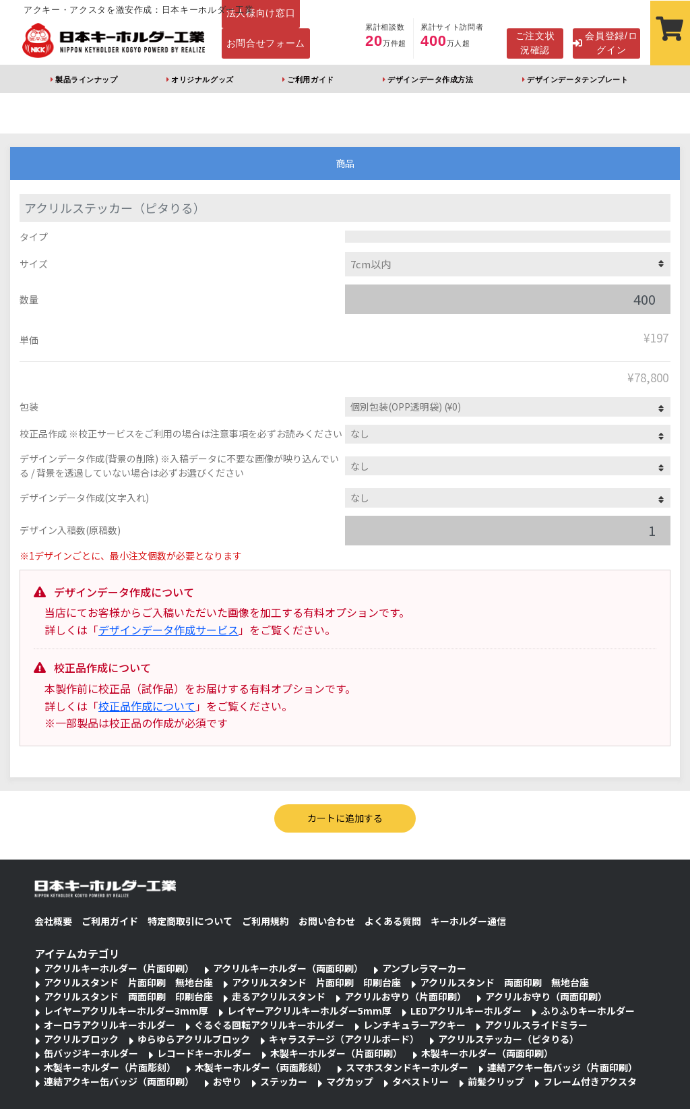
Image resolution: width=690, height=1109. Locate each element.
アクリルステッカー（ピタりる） (508, 1039)
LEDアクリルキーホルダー (466, 1010)
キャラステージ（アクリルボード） (344, 1039)
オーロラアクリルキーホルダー (109, 1024)
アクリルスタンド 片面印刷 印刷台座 (316, 982)
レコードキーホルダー (204, 1053)
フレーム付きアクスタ (590, 1081)
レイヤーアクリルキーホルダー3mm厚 (126, 1010)
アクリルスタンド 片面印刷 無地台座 (128, 982)
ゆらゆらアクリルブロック (193, 1039)
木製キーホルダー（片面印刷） (336, 1053)
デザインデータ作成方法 (430, 80)
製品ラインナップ (86, 80)
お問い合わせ (327, 921)
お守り (227, 1081)
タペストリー (420, 1081)
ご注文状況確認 (535, 42)
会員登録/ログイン (605, 42)
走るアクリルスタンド (278, 996)
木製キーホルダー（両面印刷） (487, 1053)
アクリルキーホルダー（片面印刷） (119, 968)
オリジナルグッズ (202, 80)
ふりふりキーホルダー (587, 1010)
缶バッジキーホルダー (91, 1053)
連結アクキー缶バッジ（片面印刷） (562, 1067)
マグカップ (349, 1081)
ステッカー (283, 1081)
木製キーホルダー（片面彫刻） (110, 1067)
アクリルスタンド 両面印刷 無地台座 (504, 982)
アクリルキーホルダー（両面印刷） (288, 968)
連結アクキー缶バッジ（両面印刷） (119, 1081)
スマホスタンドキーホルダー (407, 1067)
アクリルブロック (81, 1039)
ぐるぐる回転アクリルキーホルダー (269, 1024)
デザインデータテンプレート (577, 80)
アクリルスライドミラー (536, 1024)
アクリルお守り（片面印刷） (405, 996)
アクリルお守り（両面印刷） (546, 996)
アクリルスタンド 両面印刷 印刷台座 (128, 996)
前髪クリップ (496, 1081)
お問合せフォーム (266, 43)
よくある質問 (393, 921)
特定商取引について (190, 921)
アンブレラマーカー (424, 968)
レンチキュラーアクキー (414, 1024)
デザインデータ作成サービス (168, 630)
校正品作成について (146, 706)
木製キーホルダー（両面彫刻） (261, 1067)
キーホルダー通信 (468, 921)
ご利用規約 (265, 921)
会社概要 (53, 921)
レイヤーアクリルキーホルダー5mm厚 (309, 1010)
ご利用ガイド (310, 80)
